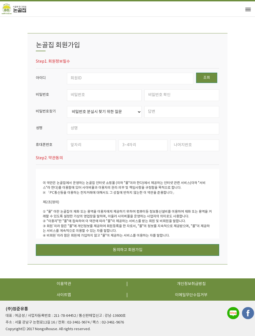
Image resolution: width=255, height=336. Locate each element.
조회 (206, 78)
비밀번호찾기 (46, 111)
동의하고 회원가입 (127, 250)
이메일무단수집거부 (191, 295)
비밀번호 (42, 95)
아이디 (41, 78)
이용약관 (64, 284)
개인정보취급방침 (191, 284)
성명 (39, 128)
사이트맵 (64, 295)
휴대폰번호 (44, 145)
